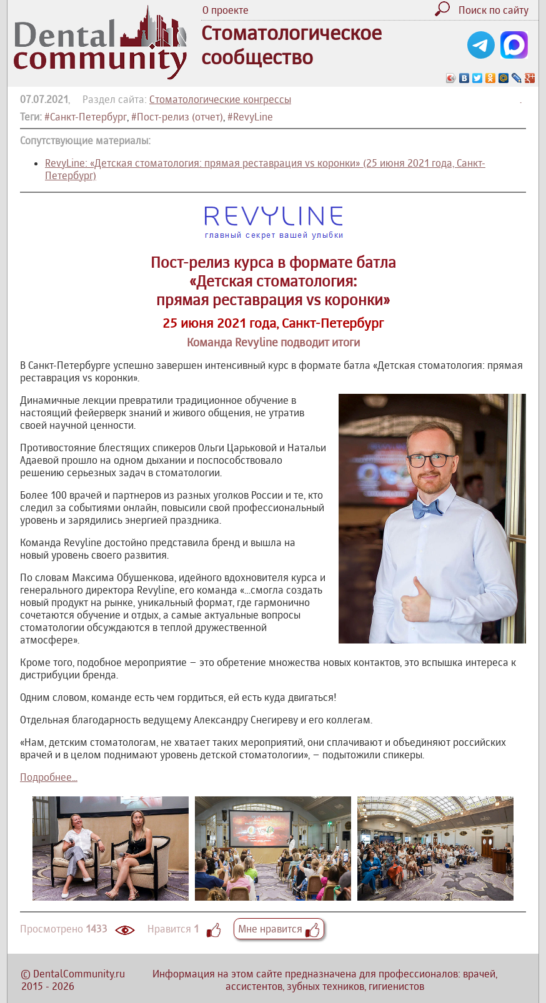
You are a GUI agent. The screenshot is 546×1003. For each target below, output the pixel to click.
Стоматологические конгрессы (220, 99)
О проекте (225, 10)
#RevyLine (250, 116)
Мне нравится (279, 928)
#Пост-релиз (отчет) (177, 116)
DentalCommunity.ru (79, 973)
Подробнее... (48, 777)
